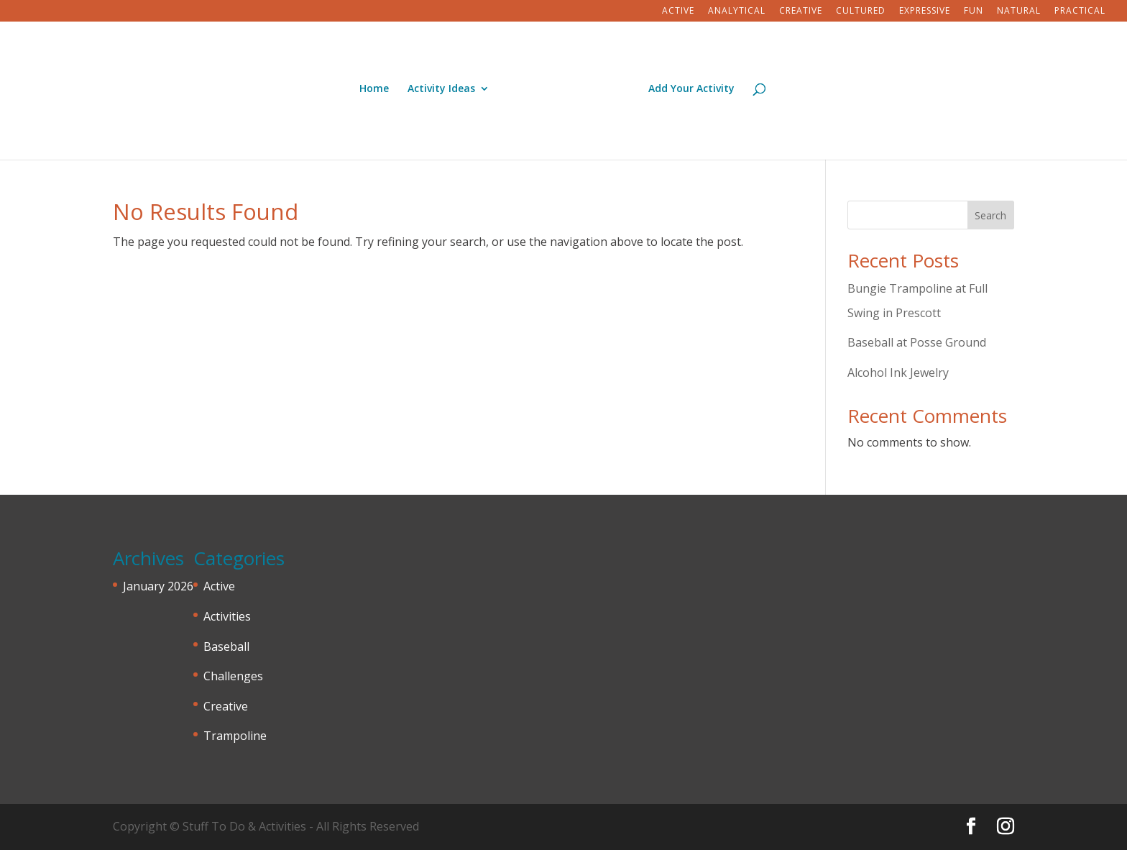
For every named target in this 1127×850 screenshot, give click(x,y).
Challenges (233, 676)
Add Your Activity (691, 89)
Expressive (924, 11)
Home (374, 89)
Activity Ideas (441, 89)
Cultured (861, 11)
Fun (973, 11)
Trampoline (235, 736)
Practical (1079, 11)
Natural (1019, 11)
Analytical (736, 11)
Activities (227, 616)
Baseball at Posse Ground (916, 342)
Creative (800, 11)
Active (678, 11)
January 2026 (158, 586)
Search (990, 215)
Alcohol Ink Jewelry (898, 372)
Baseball (226, 646)
